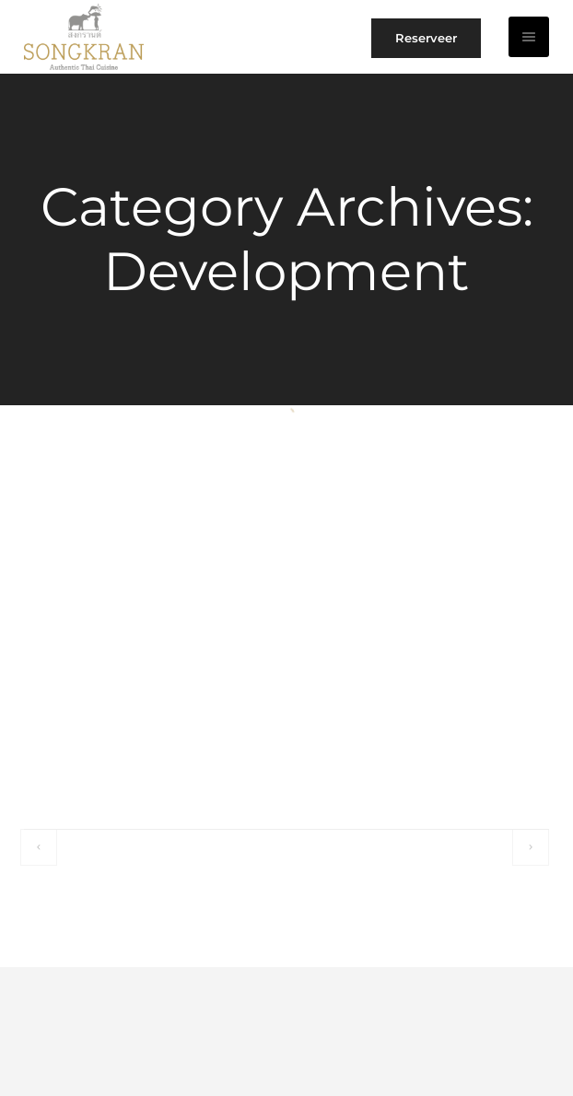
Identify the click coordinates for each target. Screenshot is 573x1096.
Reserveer (426, 37)
